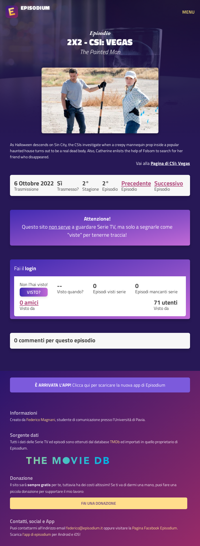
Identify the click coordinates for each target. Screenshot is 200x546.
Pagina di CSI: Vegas (170, 163)
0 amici (29, 302)
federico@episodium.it (84, 528)
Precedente (136, 183)
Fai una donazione (98, 503)
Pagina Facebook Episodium (154, 528)
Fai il (25, 268)
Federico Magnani (40, 420)
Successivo (168, 183)
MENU (188, 12)
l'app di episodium (36, 534)
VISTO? (33, 292)
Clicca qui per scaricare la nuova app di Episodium (100, 385)
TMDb (115, 442)
